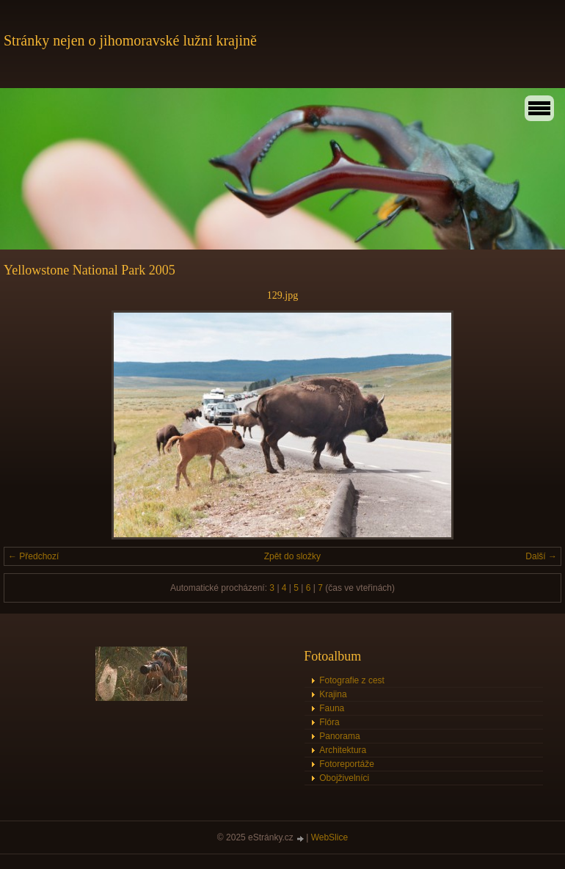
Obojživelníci (344, 778)
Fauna (331, 708)
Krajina (332, 694)
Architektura (342, 750)
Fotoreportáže (346, 764)
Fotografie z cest (351, 680)
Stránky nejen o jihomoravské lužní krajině (130, 40)
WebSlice (329, 837)
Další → (541, 556)
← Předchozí (33, 556)
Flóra (329, 722)
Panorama (339, 736)
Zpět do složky (292, 556)
